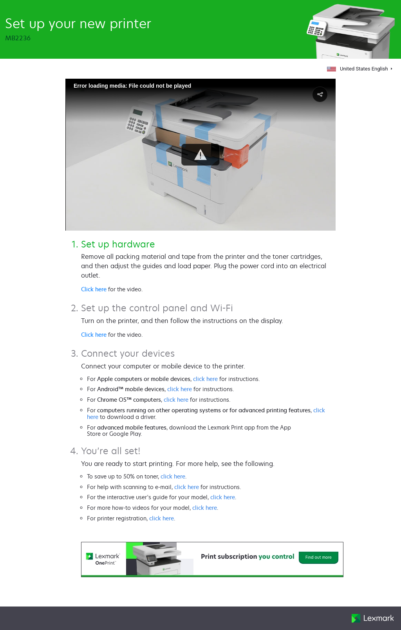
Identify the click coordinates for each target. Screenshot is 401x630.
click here (205, 379)
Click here (94, 289)
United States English (358, 69)
